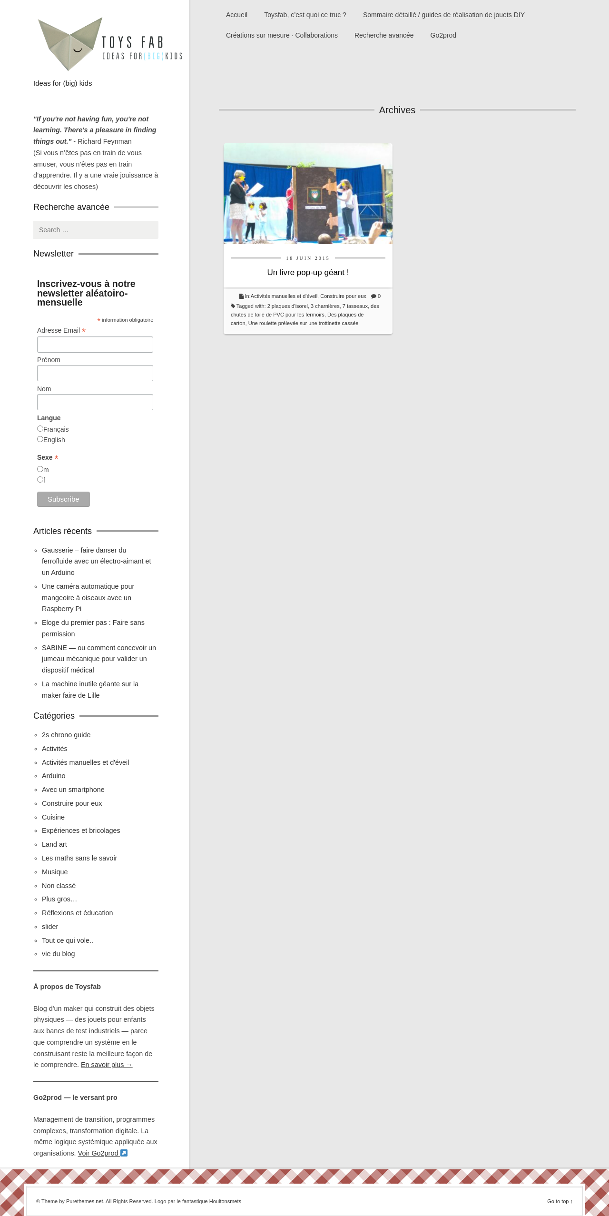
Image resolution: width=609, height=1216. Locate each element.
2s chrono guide (66, 735)
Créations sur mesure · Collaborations (282, 35)
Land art (54, 844)
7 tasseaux (355, 306)
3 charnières (325, 306)
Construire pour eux (343, 296)
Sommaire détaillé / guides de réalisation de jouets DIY (444, 15)
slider (50, 926)
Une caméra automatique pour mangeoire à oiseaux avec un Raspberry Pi (88, 598)
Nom (44, 389)
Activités (55, 748)
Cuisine (53, 817)
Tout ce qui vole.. (67, 940)
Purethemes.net (84, 1201)
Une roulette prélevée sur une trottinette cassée (303, 323)
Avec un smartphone (73, 789)
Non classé (59, 886)
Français (56, 429)
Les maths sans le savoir (79, 858)
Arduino (54, 776)
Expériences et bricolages (82, 830)
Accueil (236, 15)
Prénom (48, 360)
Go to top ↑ (560, 1201)
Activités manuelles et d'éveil (284, 296)
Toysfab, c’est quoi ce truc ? (305, 15)
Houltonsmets (225, 1201)
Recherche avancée (384, 35)
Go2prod (443, 35)
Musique (55, 872)
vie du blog (58, 954)
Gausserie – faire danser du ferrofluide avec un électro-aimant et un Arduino (96, 561)
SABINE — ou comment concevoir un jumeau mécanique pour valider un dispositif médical (99, 659)
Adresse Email (61, 330)
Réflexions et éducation (77, 913)
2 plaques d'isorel (287, 306)
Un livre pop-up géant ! (308, 272)
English (54, 440)
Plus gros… (59, 899)
